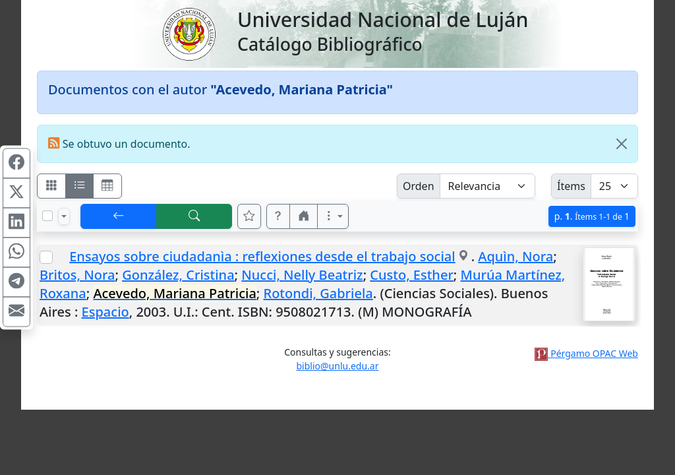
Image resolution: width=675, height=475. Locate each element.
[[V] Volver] (118, 216)
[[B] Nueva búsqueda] (194, 216)
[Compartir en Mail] (16, 312)
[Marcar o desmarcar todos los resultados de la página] (47, 215)
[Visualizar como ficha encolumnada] (79, 186)
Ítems (571, 186)
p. (592, 216)
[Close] (621, 143)
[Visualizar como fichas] (51, 186)
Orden (418, 186)
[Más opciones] (333, 216)
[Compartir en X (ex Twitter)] (16, 193)
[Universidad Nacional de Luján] (188, 33)
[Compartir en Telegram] (16, 282)
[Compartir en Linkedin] (16, 223)
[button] (278, 216)
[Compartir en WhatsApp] (16, 253)
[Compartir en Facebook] (16, 163)
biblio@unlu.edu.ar (337, 366)
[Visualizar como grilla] (107, 186)
